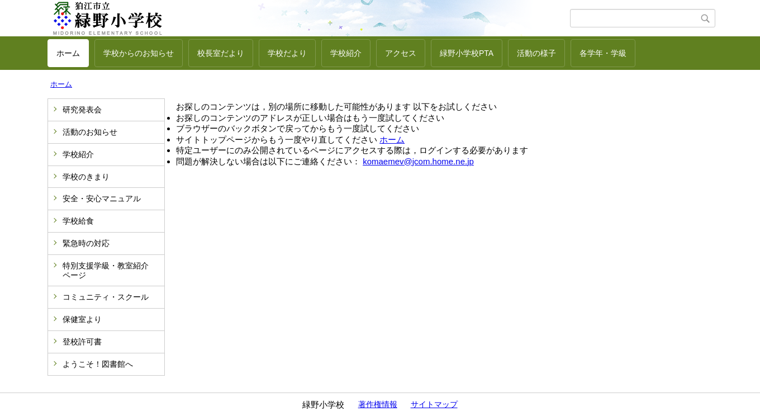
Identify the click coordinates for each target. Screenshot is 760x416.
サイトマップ (434, 404)
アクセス (400, 53)
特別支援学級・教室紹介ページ (106, 270)
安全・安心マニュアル (102, 198)
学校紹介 (346, 53)
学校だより (287, 53)
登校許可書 (82, 341)
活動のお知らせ (90, 131)
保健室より (82, 319)
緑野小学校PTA (466, 53)
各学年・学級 (603, 53)
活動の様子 (536, 53)
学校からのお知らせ (138, 53)
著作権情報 (377, 404)
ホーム (68, 53)
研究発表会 (82, 109)
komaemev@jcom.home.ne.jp (418, 161)
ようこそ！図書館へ (98, 364)
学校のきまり (86, 176)
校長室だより (220, 53)
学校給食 (78, 220)
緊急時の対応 (86, 243)
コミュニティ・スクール (106, 296)
